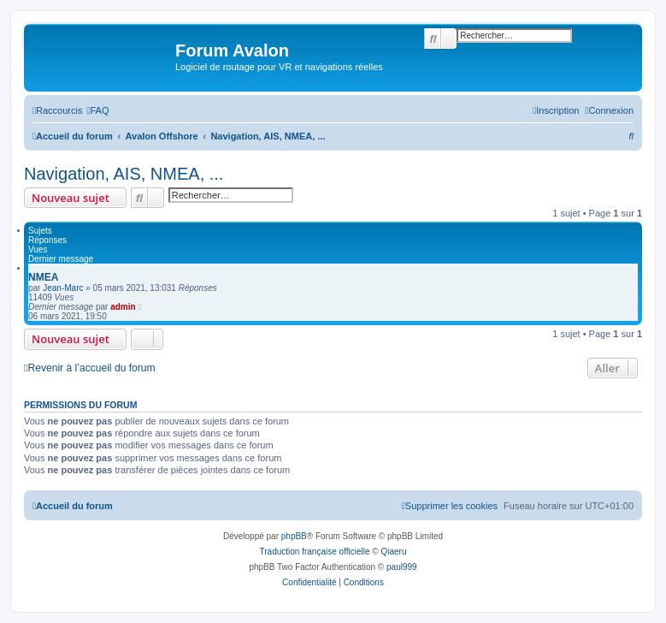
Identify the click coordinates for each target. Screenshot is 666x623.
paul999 (401, 567)
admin (122, 307)
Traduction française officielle (315, 551)
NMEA (43, 277)
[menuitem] (97, 110)
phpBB (294, 536)
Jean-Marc (63, 288)
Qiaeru (393, 551)
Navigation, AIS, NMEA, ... (123, 173)
